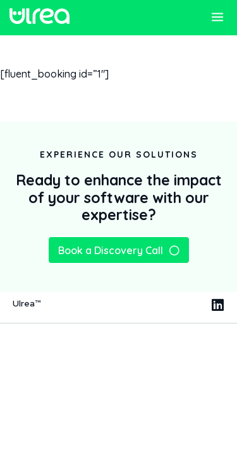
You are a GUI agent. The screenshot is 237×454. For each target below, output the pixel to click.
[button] (217, 18)
